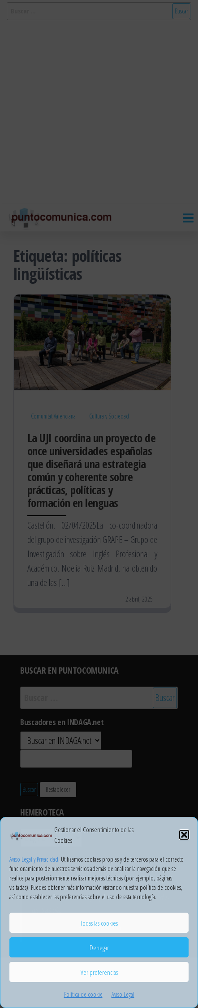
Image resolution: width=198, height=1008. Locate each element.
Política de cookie (83, 994)
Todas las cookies (99, 922)
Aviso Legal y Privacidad (33, 859)
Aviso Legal (123, 994)
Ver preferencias (99, 972)
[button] (184, 834)
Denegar (99, 947)
